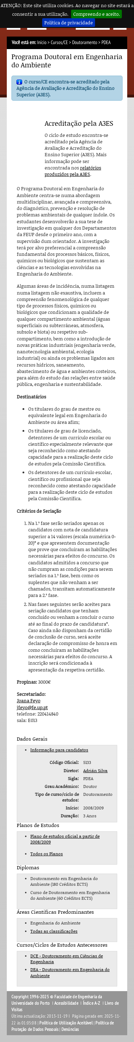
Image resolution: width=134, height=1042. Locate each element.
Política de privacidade (68, 22)
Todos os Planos (46, 853)
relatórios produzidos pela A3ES (73, 170)
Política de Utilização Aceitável (65, 1023)
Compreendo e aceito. (96, 14)
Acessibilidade (66, 1003)
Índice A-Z (91, 1003)
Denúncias (70, 1029)
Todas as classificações (54, 931)
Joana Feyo (28, 700)
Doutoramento (84, 42)
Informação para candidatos (59, 749)
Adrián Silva (95, 770)
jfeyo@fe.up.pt (32, 707)
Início (41, 42)
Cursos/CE (59, 42)
